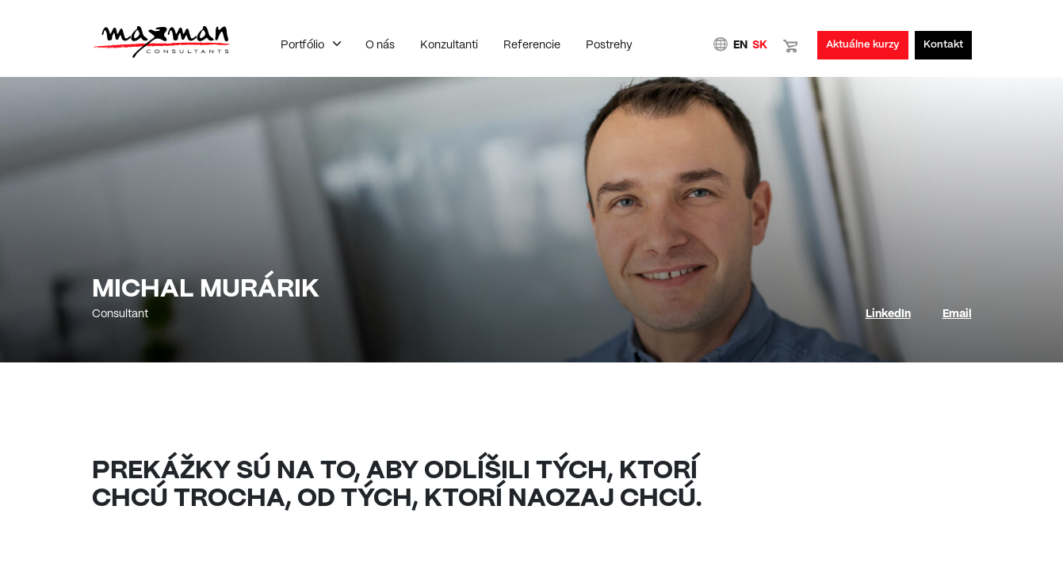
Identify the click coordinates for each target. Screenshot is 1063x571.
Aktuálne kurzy (863, 45)
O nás (380, 45)
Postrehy (609, 45)
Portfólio (302, 45)
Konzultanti (449, 45)
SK (759, 45)
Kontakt (943, 45)
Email (957, 314)
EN (740, 45)
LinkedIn (888, 314)
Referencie (531, 45)
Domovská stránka (161, 42)
